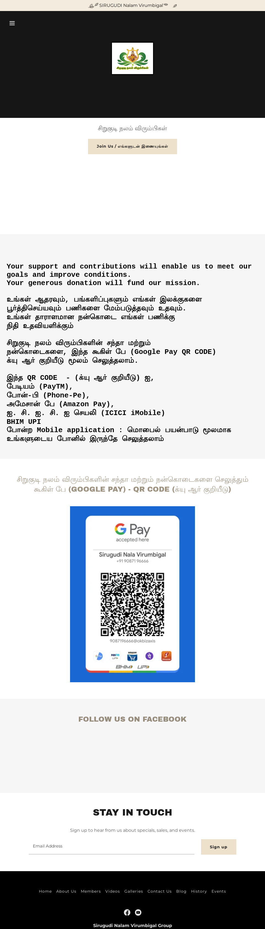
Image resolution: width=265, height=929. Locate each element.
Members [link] (91, 891)
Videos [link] (112, 891)
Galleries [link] (133, 891)
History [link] (199, 891)
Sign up (218, 846)
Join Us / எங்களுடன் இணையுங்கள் (132, 146)
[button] (12, 23)
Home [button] (45, 891)
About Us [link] (66, 891)
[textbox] (111, 847)
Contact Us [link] (160, 891)
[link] (132, 58)
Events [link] (219, 891)
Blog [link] (181, 891)
